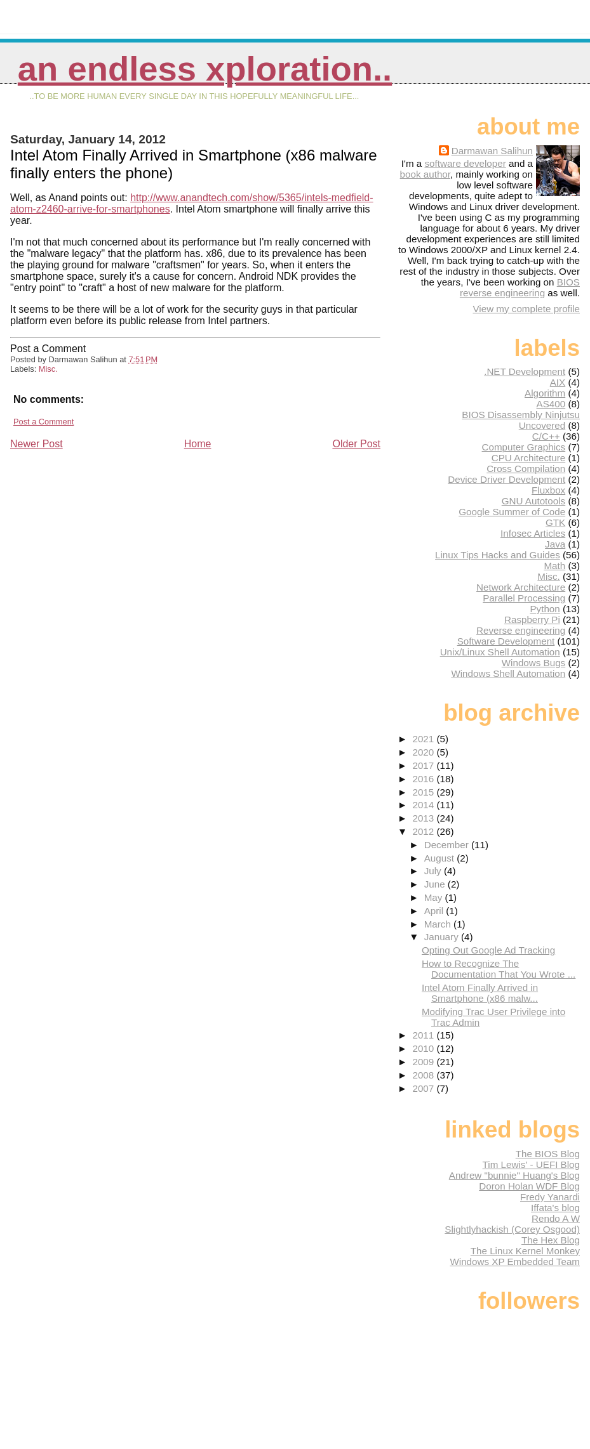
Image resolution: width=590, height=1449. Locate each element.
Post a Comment (43, 421)
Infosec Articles (532, 533)
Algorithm (545, 393)
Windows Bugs (533, 662)
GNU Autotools (533, 500)
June (436, 884)
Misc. (48, 369)
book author (425, 174)
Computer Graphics (524, 447)
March (438, 924)
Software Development (506, 641)
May (434, 897)
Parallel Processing (524, 598)
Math (554, 565)
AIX (557, 382)
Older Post (356, 443)
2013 (424, 818)
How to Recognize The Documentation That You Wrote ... (498, 969)
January (442, 936)
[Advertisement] (105, 539)
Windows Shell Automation (508, 673)
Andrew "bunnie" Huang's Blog (514, 1175)
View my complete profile (526, 308)
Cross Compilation (525, 468)
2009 (424, 1061)
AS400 (551, 403)
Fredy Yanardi (550, 1196)
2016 (424, 778)
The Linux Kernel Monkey (525, 1250)
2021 (424, 738)
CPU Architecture (528, 457)
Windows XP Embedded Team (515, 1261)
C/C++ (546, 436)
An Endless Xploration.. (205, 68)
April (435, 910)
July (434, 870)
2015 (424, 792)
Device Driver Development (506, 479)
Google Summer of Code (512, 511)
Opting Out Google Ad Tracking (488, 950)
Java (555, 544)
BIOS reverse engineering (520, 287)
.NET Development (524, 371)
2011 (424, 1035)
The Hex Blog (550, 1240)
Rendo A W (556, 1218)
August (440, 858)
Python (545, 608)
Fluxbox (548, 490)
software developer (465, 163)
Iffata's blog (555, 1207)
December (447, 844)
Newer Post (36, 443)
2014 (424, 804)
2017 (424, 765)
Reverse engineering (520, 630)
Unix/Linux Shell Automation (500, 651)
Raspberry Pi (532, 619)
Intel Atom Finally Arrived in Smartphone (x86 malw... (480, 993)
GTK (555, 522)
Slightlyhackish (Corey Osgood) (512, 1229)
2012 (424, 831)
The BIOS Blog (548, 1153)
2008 (424, 1075)
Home (197, 443)
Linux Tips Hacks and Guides (497, 554)
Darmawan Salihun (492, 150)
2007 (424, 1088)
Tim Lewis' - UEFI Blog (531, 1164)
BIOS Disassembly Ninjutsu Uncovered (521, 420)
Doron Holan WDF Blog (529, 1186)
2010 (424, 1048)
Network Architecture (520, 587)
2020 (424, 752)
